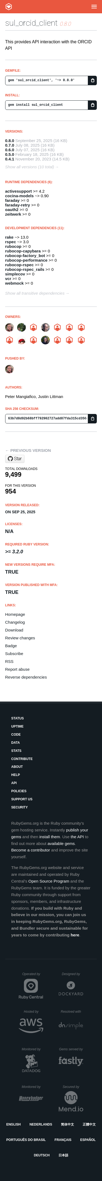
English (13, 1124)
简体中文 (67, 1124)
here (75, 935)
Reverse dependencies (26, 677)
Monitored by (33, 1049)
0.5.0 (9, 154)
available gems (61, 843)
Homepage (15, 614)
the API (77, 836)
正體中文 (89, 1124)
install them (49, 836)
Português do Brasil (26, 1140)
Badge (11, 645)
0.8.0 (9, 140)
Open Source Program (48, 881)
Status (17, 718)
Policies (18, 791)
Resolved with (72, 1012)
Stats (16, 751)
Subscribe (14, 653)
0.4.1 (9, 159)
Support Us (21, 799)
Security (19, 807)
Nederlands (40, 1124)
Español (88, 1140)
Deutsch (42, 1155)
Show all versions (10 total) (29, 167)
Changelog (15, 622)
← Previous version (28, 450)
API (14, 783)
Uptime (17, 726)
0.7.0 (9, 145)
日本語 (63, 1155)
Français (63, 1140)
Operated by (32, 976)
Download (14, 630)
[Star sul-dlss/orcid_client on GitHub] (14, 459)
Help (15, 775)
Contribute (22, 759)
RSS (9, 661)
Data (15, 743)
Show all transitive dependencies (34, 293)
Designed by (72, 974)
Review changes (20, 638)
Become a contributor (30, 850)
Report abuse (17, 669)
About (17, 767)
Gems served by (71, 1049)
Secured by (73, 1087)
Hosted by (33, 1012)
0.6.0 (9, 149)
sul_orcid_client (31, 23)
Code (16, 734)
